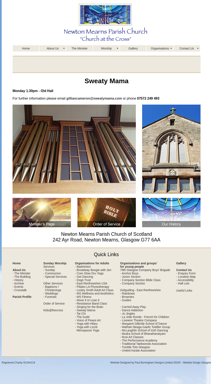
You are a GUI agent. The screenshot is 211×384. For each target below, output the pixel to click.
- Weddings (50, 293)
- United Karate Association (138, 350)
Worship (106, 48)
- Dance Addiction (131, 310)
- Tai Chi (80, 313)
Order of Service (54, 303)
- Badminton (83, 266)
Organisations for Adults (92, 263)
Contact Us (186, 48)
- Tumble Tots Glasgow (135, 347)
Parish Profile (22, 296)
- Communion (52, 273)
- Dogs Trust (83, 280)
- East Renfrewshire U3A (91, 283)
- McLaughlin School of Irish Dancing (144, 330)
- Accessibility (185, 280)
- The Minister (21, 273)
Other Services (53, 283)
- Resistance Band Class (91, 303)
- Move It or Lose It (87, 300)
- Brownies (127, 296)
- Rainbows (127, 293)
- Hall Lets (182, 283)
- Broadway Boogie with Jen (93, 270)
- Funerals (50, 296)
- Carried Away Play (133, 307)
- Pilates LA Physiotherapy (92, 286)
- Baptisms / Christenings (52, 288)
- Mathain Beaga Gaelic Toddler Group (145, 327)
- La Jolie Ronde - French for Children (144, 317)
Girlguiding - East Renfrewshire (140, 290)
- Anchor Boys (129, 273)
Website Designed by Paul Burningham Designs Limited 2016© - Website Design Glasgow (160, 362)
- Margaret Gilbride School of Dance (143, 323)
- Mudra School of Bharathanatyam (143, 333)
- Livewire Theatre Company (138, 320)
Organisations (160, 48)
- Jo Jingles (127, 313)
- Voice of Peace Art (88, 320)
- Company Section (132, 283)
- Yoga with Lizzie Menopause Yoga (87, 328)
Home (26, 48)
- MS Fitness (83, 296)
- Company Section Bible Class (140, 280)
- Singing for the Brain (89, 307)
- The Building (22, 276)
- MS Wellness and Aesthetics (94, 293)
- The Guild (82, 317)
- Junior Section (130, 276)
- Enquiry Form (186, 273)
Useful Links (184, 290)
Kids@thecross (53, 310)
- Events (18, 286)
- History (18, 280)
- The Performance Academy (138, 340)
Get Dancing (85, 276)
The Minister (79, 48)
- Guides (125, 300)
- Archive (18, 283)
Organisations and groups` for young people (139, 265)
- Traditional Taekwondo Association (143, 343)
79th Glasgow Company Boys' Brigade (145, 270)
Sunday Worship (54, 263)
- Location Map (186, 276)
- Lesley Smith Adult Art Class (94, 290)
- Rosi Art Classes (131, 337)
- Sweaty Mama (85, 310)
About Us (53, 48)
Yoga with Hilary (87, 323)
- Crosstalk (20, 290)
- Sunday (49, 270)
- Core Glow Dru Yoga (89, 273)
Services (49, 266)
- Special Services (55, 276)
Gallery (133, 48)
